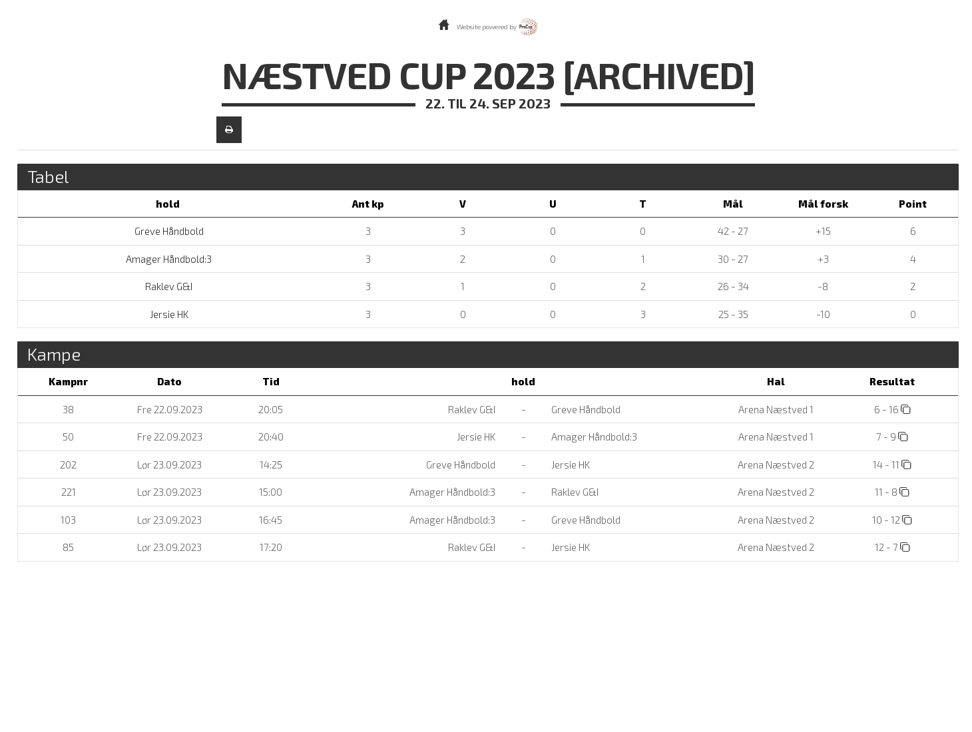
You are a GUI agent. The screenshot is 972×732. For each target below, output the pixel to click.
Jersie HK (168, 314)
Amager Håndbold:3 (168, 259)
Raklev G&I (167, 286)
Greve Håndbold (168, 231)
